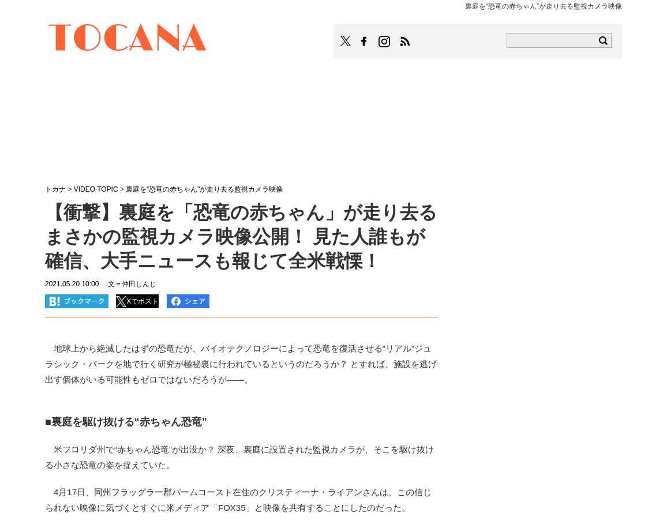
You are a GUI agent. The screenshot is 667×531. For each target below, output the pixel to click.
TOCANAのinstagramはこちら (385, 41)
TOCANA (128, 39)
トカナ (55, 189)
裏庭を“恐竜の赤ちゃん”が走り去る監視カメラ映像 (204, 189)
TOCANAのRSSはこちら (405, 41)
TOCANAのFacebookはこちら (364, 41)
